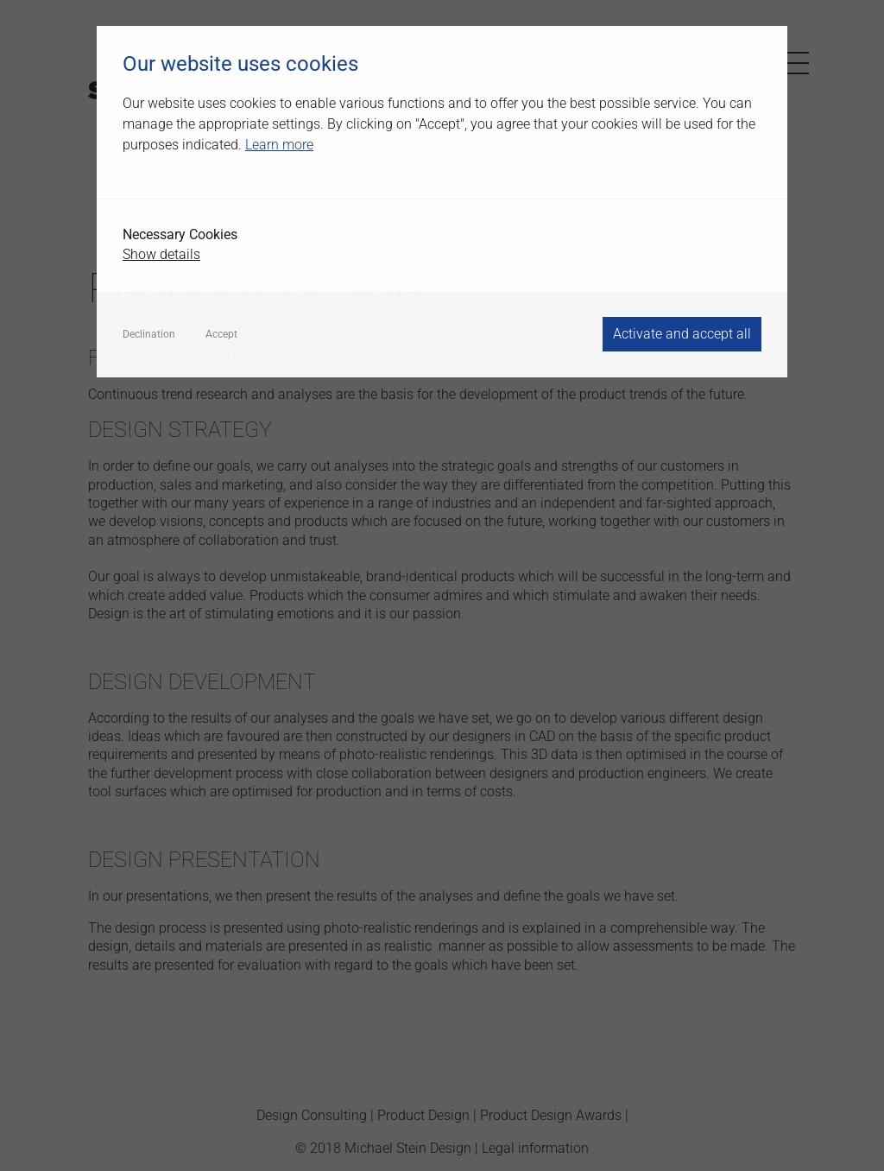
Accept (221, 334)
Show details (161, 254)
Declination (149, 334)
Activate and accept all (682, 334)
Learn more (279, 144)
